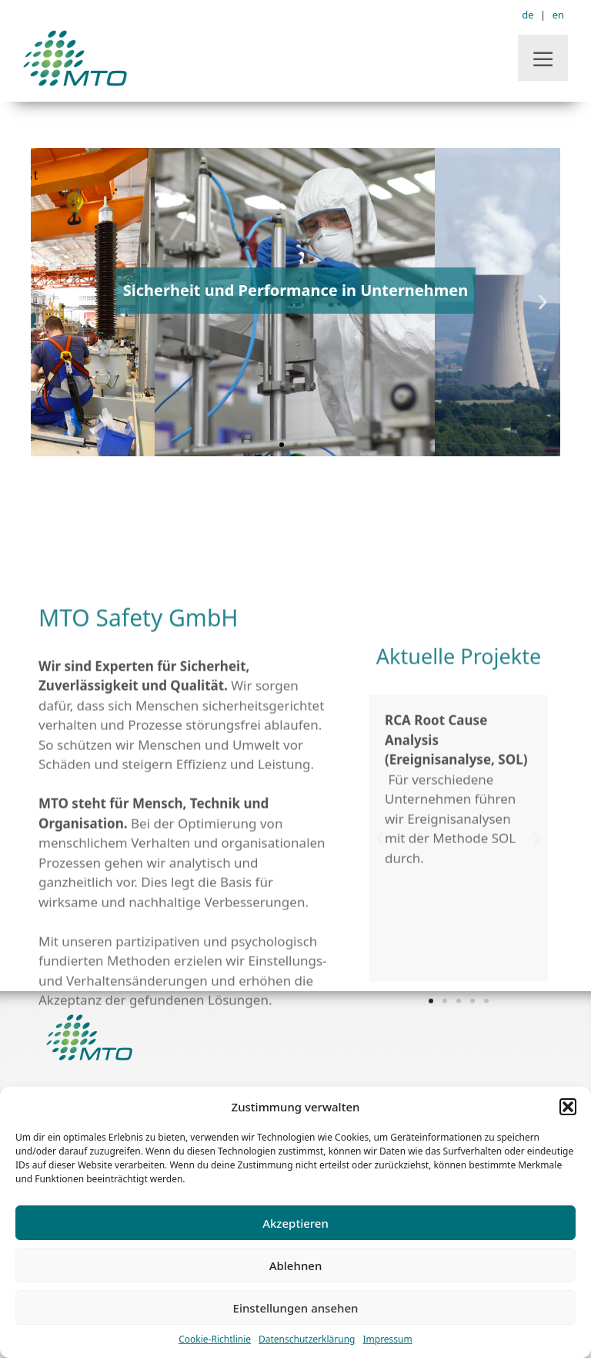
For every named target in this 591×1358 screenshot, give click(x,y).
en (558, 15)
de (527, 15)
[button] (568, 1106)
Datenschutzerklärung (307, 1339)
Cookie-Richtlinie (215, 1339)
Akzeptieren (295, 1223)
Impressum (387, 1339)
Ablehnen (295, 1265)
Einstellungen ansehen (296, 1308)
